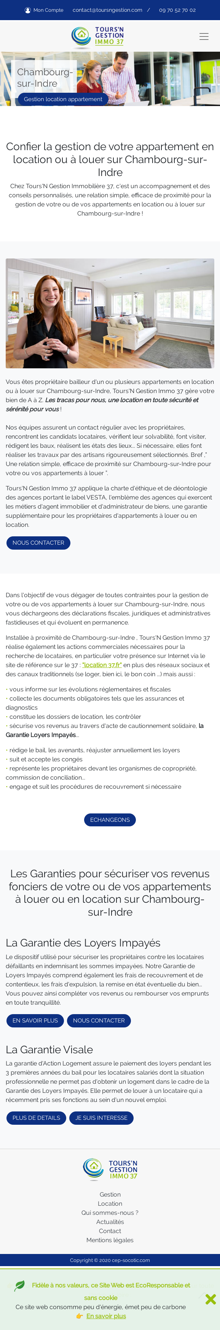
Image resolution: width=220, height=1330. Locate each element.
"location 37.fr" (102, 665)
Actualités (110, 1221)
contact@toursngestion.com (107, 10)
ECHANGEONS (110, 819)
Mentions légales (110, 1240)
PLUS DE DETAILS (36, 1117)
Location (110, 1203)
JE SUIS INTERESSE (101, 1117)
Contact (110, 1231)
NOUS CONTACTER (38, 542)
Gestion (110, 1194)
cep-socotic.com (131, 1260)
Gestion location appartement (63, 99)
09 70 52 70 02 (177, 10)
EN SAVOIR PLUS (35, 1020)
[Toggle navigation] (204, 36)
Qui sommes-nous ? (110, 1212)
